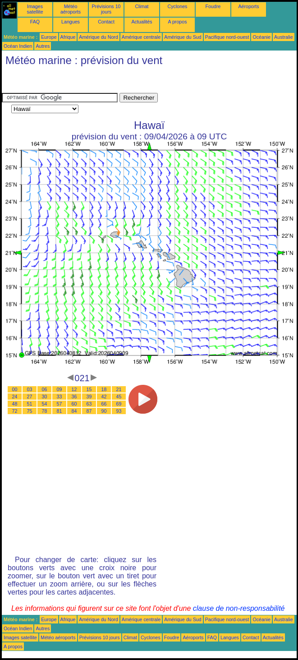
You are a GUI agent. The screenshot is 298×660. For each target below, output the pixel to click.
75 (29, 411)
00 (15, 389)
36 (74, 396)
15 (89, 389)
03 (29, 389)
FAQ (35, 21)
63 (89, 403)
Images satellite (35, 9)
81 (59, 411)
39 (89, 396)
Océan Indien (18, 46)
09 (59, 389)
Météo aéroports (70, 9)
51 (29, 403)
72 (15, 411)
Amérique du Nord (98, 37)
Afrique (68, 37)
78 (44, 411)
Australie (283, 37)
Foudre (213, 6)
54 (44, 403)
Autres (43, 46)
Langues (70, 21)
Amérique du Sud (182, 37)
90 (104, 411)
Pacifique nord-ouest (227, 37)
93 (119, 411)
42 (104, 396)
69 (119, 403)
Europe (48, 37)
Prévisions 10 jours (106, 9)
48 (15, 403)
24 (15, 396)
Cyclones (178, 6)
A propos (177, 21)
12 (74, 389)
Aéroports (248, 6)
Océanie (261, 37)
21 (119, 389)
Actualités (141, 21)
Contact (106, 21)
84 (74, 411)
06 (44, 389)
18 (104, 389)
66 (104, 403)
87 (89, 411)
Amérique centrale (141, 37)
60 (74, 403)
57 (59, 403)
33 (59, 396)
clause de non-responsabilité (239, 608)
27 (29, 396)
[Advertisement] (74, 81)
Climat (141, 6)
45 (119, 396)
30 (44, 396)
